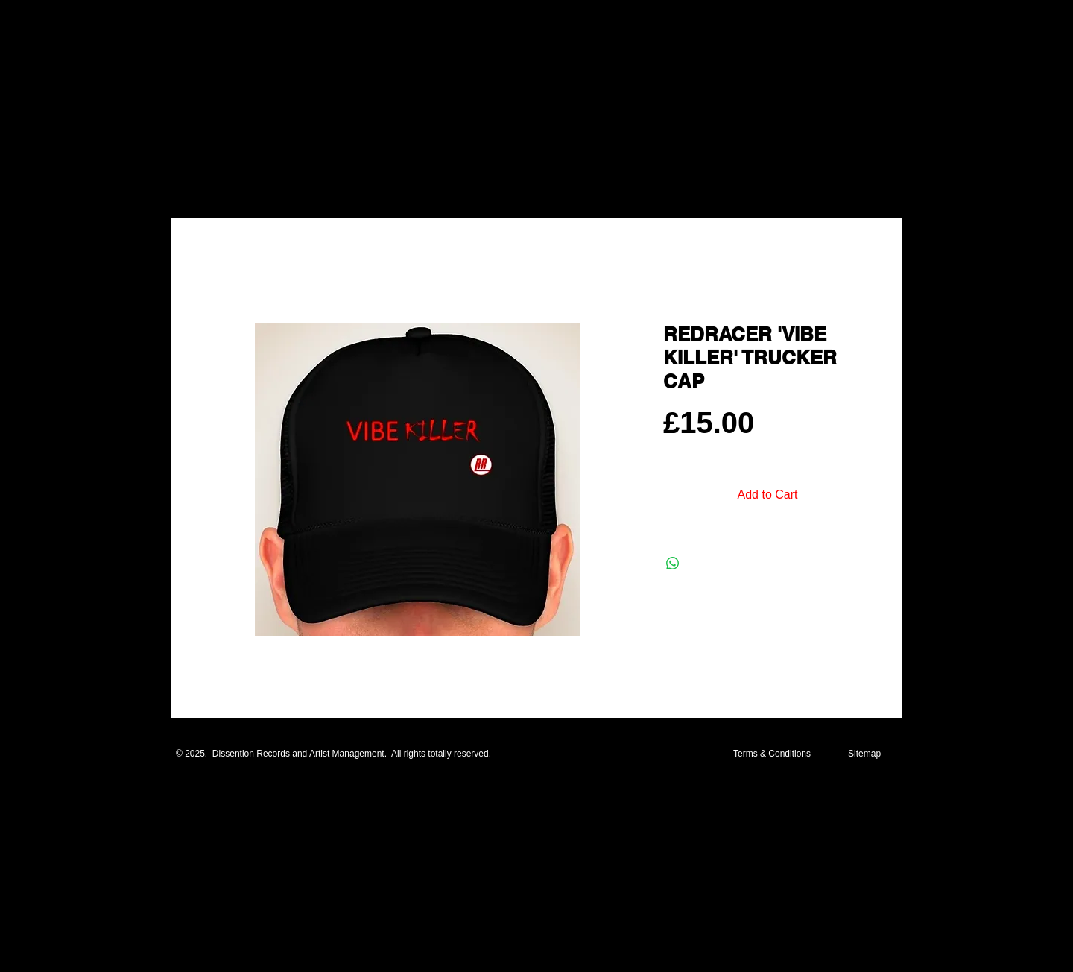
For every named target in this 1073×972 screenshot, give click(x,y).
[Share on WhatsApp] (673, 563)
